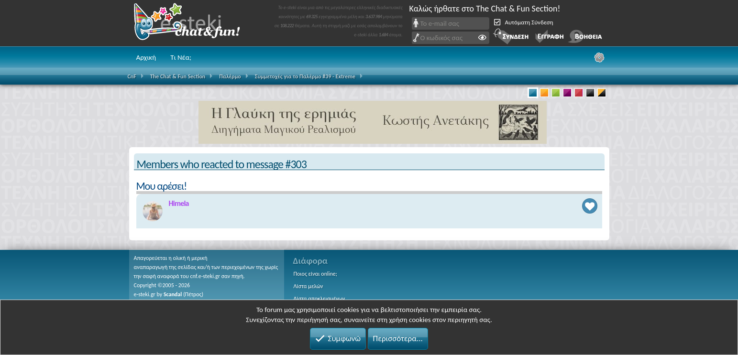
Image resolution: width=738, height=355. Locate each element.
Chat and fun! (193, 23)
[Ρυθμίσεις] (599, 57)
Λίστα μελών (308, 286)
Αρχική (146, 57)
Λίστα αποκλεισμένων (319, 298)
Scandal (173, 294)
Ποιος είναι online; (315, 273)
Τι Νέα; (180, 57)
